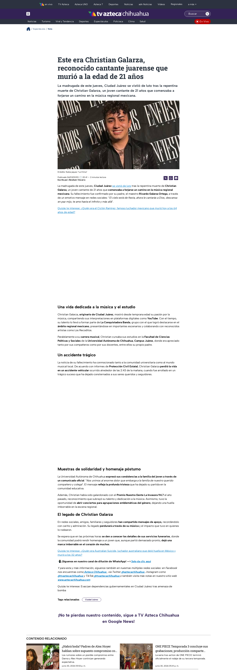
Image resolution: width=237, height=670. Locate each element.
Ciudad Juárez (91, 599)
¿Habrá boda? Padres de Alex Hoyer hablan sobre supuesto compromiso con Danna (89, 648)
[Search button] (207, 14)
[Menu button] (39, 14)
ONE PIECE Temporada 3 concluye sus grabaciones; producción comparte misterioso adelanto (181, 648)
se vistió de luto (121, 185)
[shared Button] (171, 178)
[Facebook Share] (176, 178)
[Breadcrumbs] (29, 29)
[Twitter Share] (166, 178)
